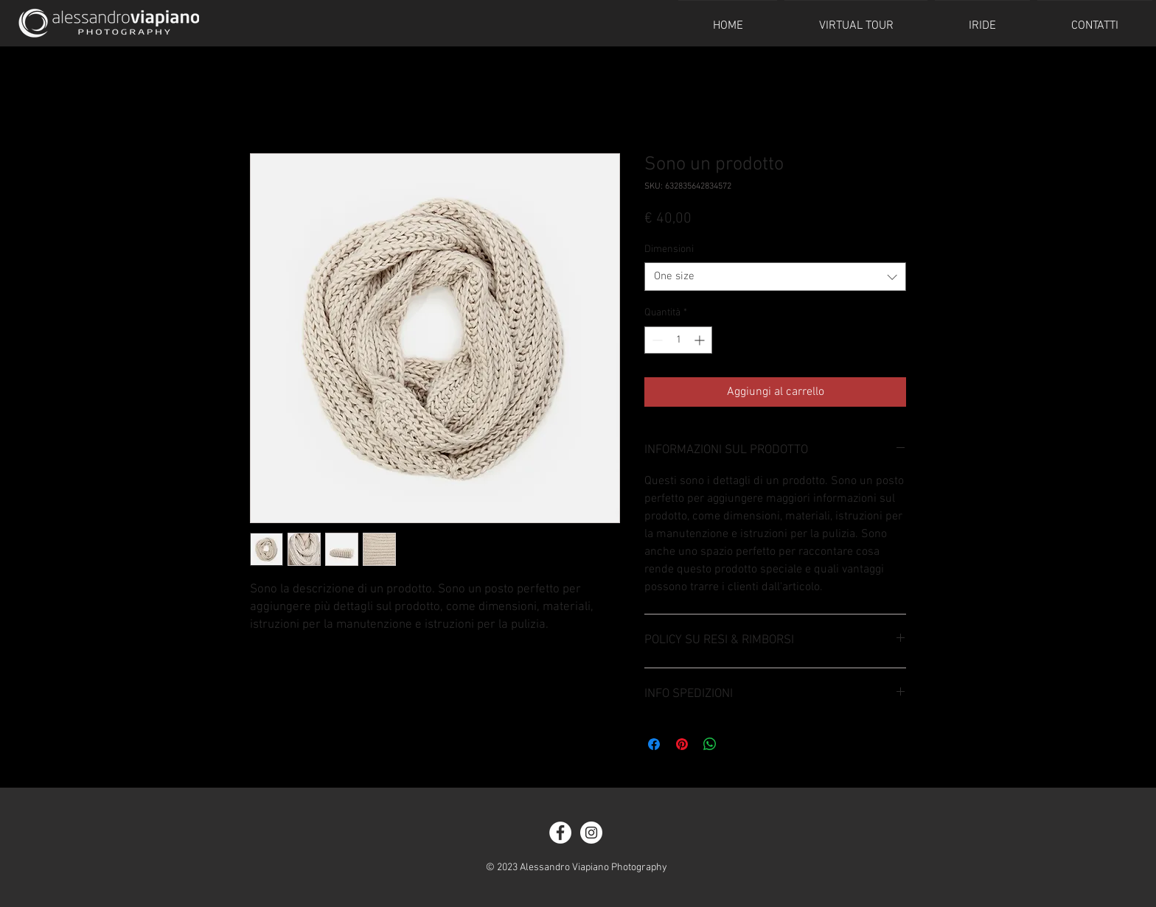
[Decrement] (656, 340)
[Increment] (701, 340)
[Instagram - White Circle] (591, 833)
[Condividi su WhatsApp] (710, 744)
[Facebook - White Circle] (560, 833)
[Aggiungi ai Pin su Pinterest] (682, 744)
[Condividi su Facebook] (654, 744)
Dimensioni (669, 249)
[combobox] (775, 276)
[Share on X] (738, 744)
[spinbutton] (678, 340)
